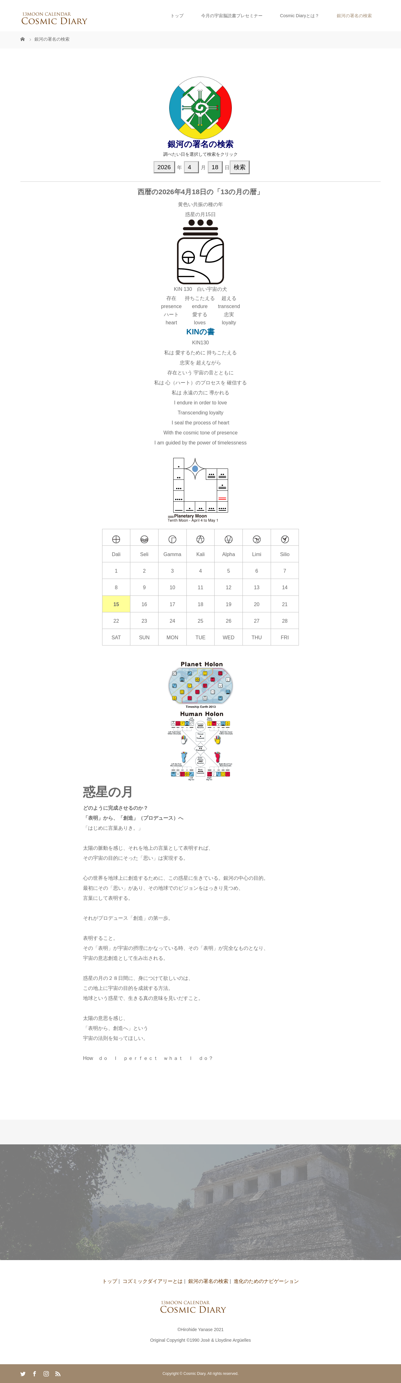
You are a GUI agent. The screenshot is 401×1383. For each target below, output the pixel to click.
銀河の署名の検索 (354, 15)
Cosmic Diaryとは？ (299, 15)
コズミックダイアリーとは (152, 1281)
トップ (177, 15)
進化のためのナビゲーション (266, 1281)
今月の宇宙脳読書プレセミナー (232, 15)
